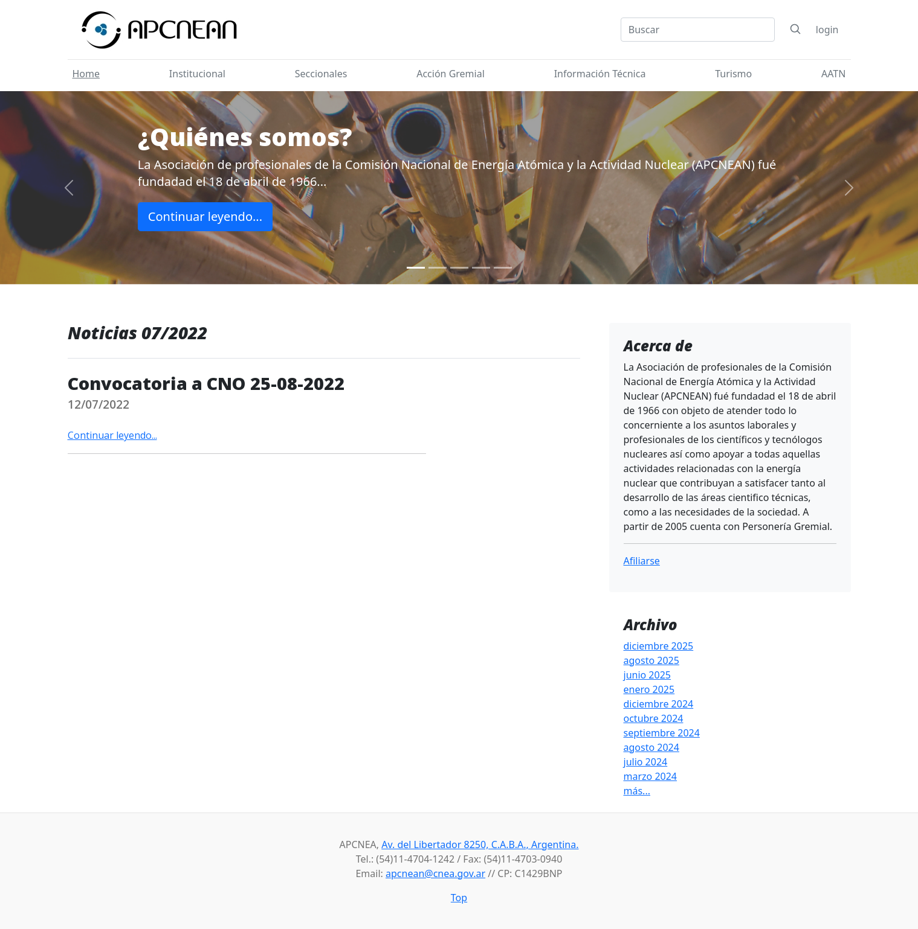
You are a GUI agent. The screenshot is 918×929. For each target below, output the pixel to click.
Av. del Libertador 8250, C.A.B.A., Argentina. (479, 844)
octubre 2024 (654, 718)
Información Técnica (600, 73)
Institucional (197, 73)
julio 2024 (646, 761)
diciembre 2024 (659, 703)
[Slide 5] (503, 268)
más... (637, 790)
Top (459, 897)
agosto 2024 (651, 747)
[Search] (698, 30)
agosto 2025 (651, 660)
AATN (833, 73)
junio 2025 (647, 675)
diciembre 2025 (659, 646)
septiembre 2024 (662, 732)
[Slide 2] (437, 268)
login (827, 29)
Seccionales (321, 73)
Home (86, 73)
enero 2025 (649, 689)
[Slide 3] (459, 268)
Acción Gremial (450, 73)
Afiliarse (642, 560)
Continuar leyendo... (205, 216)
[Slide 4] (481, 268)
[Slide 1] (416, 268)
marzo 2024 (650, 776)
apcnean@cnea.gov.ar (435, 873)
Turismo (733, 73)
